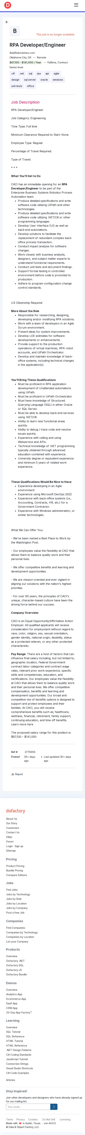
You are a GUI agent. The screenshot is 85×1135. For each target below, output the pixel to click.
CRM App (12, 1008)
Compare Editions (16, 875)
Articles (10, 1080)
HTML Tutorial (14, 1041)
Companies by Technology (22, 932)
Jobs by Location (16, 903)
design (15, 79)
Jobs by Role (14, 898)
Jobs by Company (17, 908)
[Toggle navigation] (76, 4)
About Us (11, 818)
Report (17, 774)
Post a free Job (15, 912)
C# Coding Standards (18, 1054)
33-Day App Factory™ (19, 1012)
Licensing (65, 1119)
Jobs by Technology (18, 894)
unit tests (16, 86)
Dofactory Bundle (16, 974)
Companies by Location (20, 937)
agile (56, 73)
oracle (44, 79)
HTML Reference (16, 1045)
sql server (30, 79)
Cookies (33, 1119)
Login (9, 846)
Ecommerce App (16, 999)
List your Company (17, 941)
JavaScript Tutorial (17, 1059)
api (47, 73)
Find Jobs (12, 889)
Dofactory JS (14, 970)
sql (30, 73)
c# (13, 73)
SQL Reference (15, 1036)
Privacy (20, 1119)
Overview (11, 956)
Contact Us (12, 832)
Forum (10, 841)
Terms (9, 1119)
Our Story (11, 823)
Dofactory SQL (15, 965)
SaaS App (11, 1003)
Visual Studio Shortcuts (19, 1068)
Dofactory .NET (15, 960)
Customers (12, 828)
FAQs (9, 837)
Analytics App (14, 994)
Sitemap (11, 850)
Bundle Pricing (14, 870)
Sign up (19, 846)
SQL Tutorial (13, 1031)
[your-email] (28, 1107)
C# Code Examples (17, 1073)
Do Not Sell (48, 1119)
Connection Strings (17, 1063)
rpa (39, 73)
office (30, 86)
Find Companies (15, 927)
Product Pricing (15, 866)
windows (58, 79)
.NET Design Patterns (18, 1050)
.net (21, 73)
